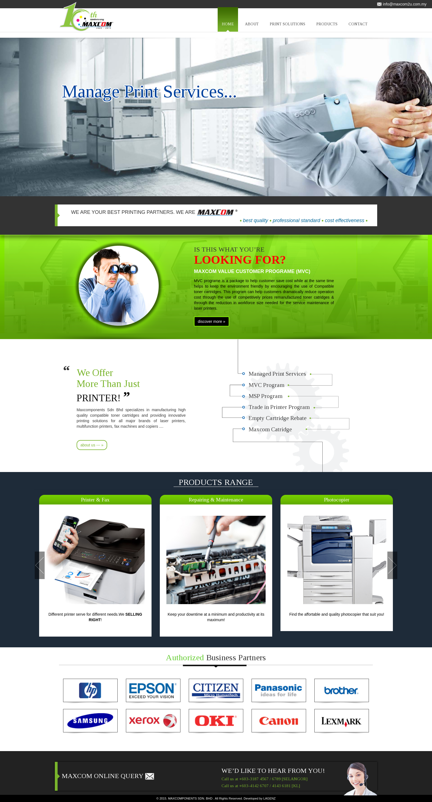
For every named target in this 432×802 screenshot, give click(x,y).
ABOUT (252, 27)
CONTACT (358, 27)
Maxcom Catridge (271, 431)
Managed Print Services (278, 373)
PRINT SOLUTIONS (287, 27)
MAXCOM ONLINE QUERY (108, 775)
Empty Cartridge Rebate (279, 419)
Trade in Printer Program (279, 408)
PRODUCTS (327, 27)
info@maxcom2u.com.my (401, 4)
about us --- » (91, 445)
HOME (228, 27)
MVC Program (267, 385)
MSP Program (266, 396)
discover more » (211, 321)
